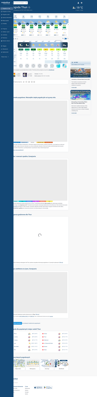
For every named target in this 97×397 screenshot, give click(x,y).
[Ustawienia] (71, 3)
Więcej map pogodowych (22, 149)
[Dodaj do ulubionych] (33, 7)
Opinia (30, 393)
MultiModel (55, 69)
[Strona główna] (5, 3)
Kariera (31, 389)
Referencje (31, 387)
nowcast (55, 316)
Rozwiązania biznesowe (21, 385)
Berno (16, 10)
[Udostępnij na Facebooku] (31, 82)
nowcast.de (19, 206)
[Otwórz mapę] (30, 2)
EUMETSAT (36, 316)
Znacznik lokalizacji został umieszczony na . (31, 314)
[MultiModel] (66, 364)
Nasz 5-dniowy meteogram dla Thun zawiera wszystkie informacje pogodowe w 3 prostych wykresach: (42, 262)
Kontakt (31, 391)
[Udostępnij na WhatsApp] (28, 82)
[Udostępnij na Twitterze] (33, 82)
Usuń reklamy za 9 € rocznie (85, 63)
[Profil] (67, 3)
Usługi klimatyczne (19, 389)
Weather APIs (18, 387)
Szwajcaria (21, 10)
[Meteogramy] (37, 364)
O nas (30, 385)
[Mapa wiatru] (22, 364)
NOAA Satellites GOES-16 (28, 316)
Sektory (17, 391)
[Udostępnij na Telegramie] (36, 82)
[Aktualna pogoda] (66, 8)
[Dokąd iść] (51, 364)
